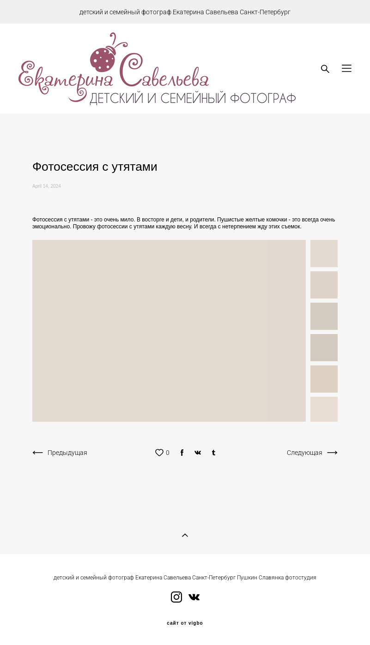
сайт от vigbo (185, 623)
